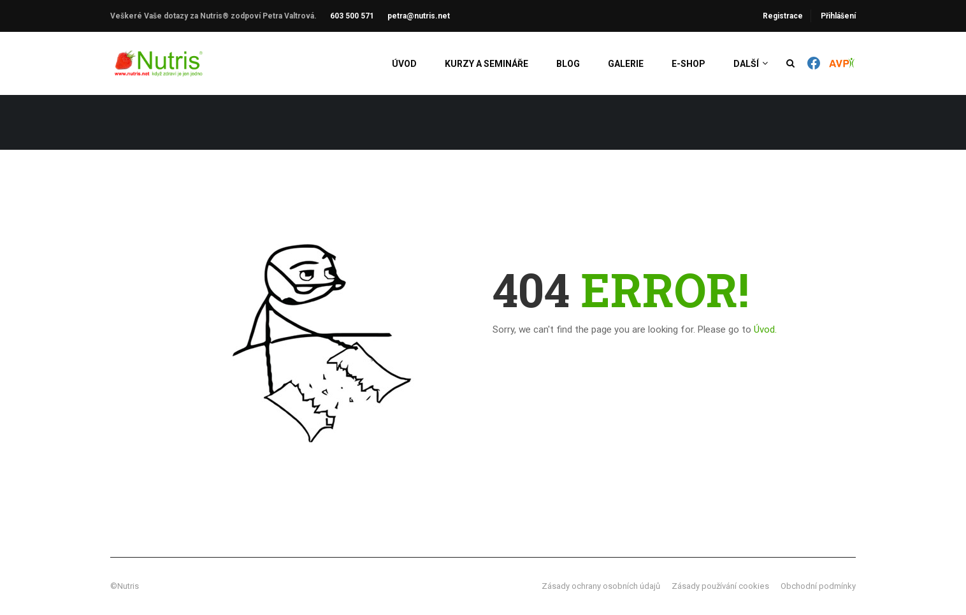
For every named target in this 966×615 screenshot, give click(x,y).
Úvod (404, 64)
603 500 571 (352, 15)
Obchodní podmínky (818, 586)
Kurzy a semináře (486, 64)
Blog (568, 64)
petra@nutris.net (418, 15)
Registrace (783, 15)
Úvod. (765, 329)
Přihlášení (838, 15)
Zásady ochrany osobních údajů (601, 586)
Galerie (626, 64)
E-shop (688, 64)
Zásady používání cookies (720, 586)
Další (746, 64)
